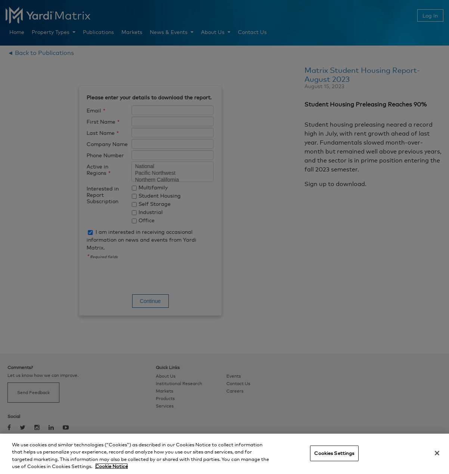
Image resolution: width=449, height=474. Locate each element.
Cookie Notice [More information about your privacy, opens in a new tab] (111, 466)
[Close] (437, 453)
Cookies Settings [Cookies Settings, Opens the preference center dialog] (334, 453)
